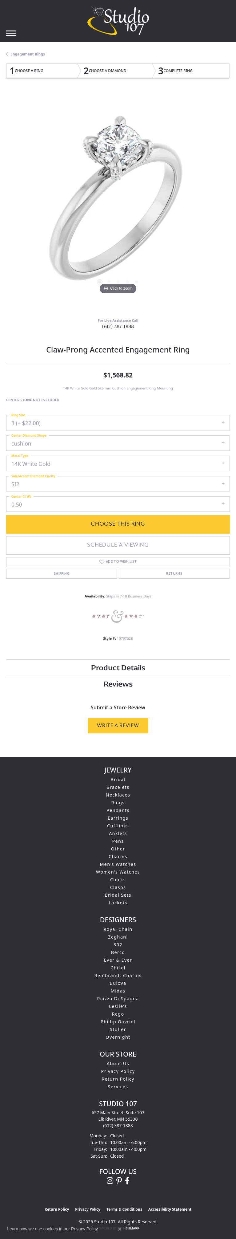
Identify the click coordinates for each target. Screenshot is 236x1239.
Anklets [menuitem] (118, 833)
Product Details (118, 667)
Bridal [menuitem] (118, 779)
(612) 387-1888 (118, 327)
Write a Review (118, 725)
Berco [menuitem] (118, 952)
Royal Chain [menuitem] (118, 929)
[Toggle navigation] (11, 33)
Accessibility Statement (169, 1209)
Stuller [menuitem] (118, 1029)
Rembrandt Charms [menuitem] (118, 975)
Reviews (118, 683)
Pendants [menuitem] (118, 810)
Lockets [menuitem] (118, 903)
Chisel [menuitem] (118, 968)
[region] (118, 203)
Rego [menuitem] (118, 1014)
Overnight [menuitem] (118, 1037)
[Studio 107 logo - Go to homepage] (118, 20)
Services (118, 1087)
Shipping (62, 574)
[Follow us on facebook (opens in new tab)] (127, 1180)
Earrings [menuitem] (118, 818)
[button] (99, 281)
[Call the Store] (118, 1125)
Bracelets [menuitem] (117, 787)
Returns (174, 574)
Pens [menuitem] (118, 841)
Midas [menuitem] (118, 991)
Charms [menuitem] (118, 856)
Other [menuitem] (118, 849)
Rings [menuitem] (118, 802)
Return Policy (118, 1079)
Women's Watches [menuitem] (118, 872)
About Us (118, 1063)
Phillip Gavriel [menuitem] (118, 1022)
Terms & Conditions (124, 1209)
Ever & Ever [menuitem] (118, 960)
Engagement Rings (27, 54)
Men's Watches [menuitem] (118, 864)
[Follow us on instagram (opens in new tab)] (110, 1180)
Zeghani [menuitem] (118, 937)
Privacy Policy (118, 1071)
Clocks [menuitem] (118, 879)
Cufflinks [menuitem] (118, 826)
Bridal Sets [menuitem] (118, 895)
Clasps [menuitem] (118, 887)
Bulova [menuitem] (118, 983)
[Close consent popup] (120, 1229)
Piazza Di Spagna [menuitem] (118, 998)
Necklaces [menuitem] (118, 795)
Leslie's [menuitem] (118, 1006)
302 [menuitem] (118, 945)
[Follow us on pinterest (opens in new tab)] (119, 1180)
